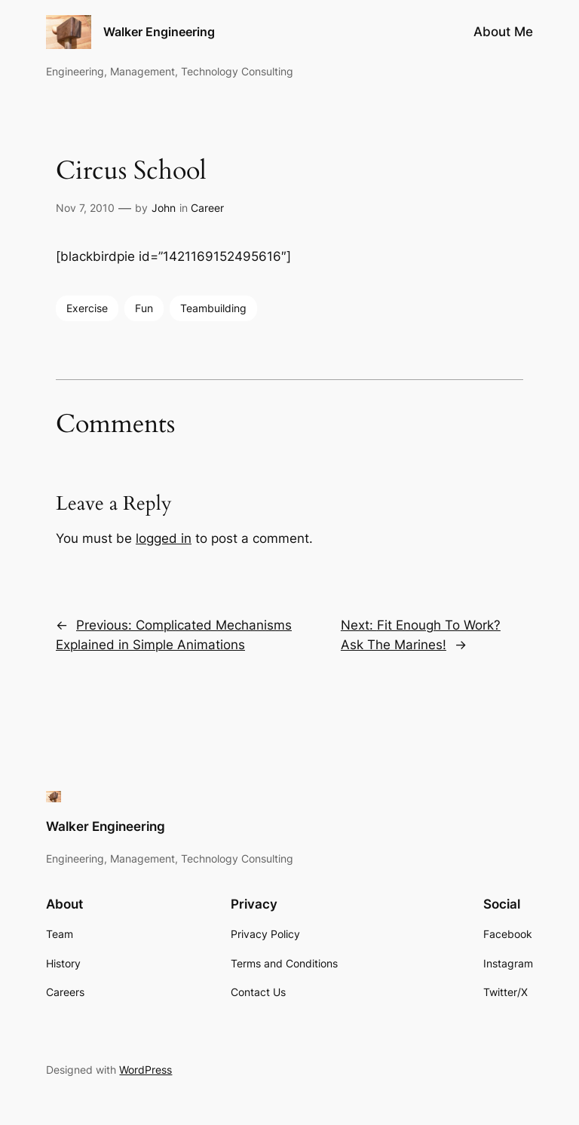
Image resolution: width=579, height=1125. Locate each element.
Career (207, 207)
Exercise (87, 308)
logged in (163, 538)
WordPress (145, 1069)
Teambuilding (213, 308)
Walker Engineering (159, 31)
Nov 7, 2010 (85, 207)
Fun (144, 308)
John (164, 207)
